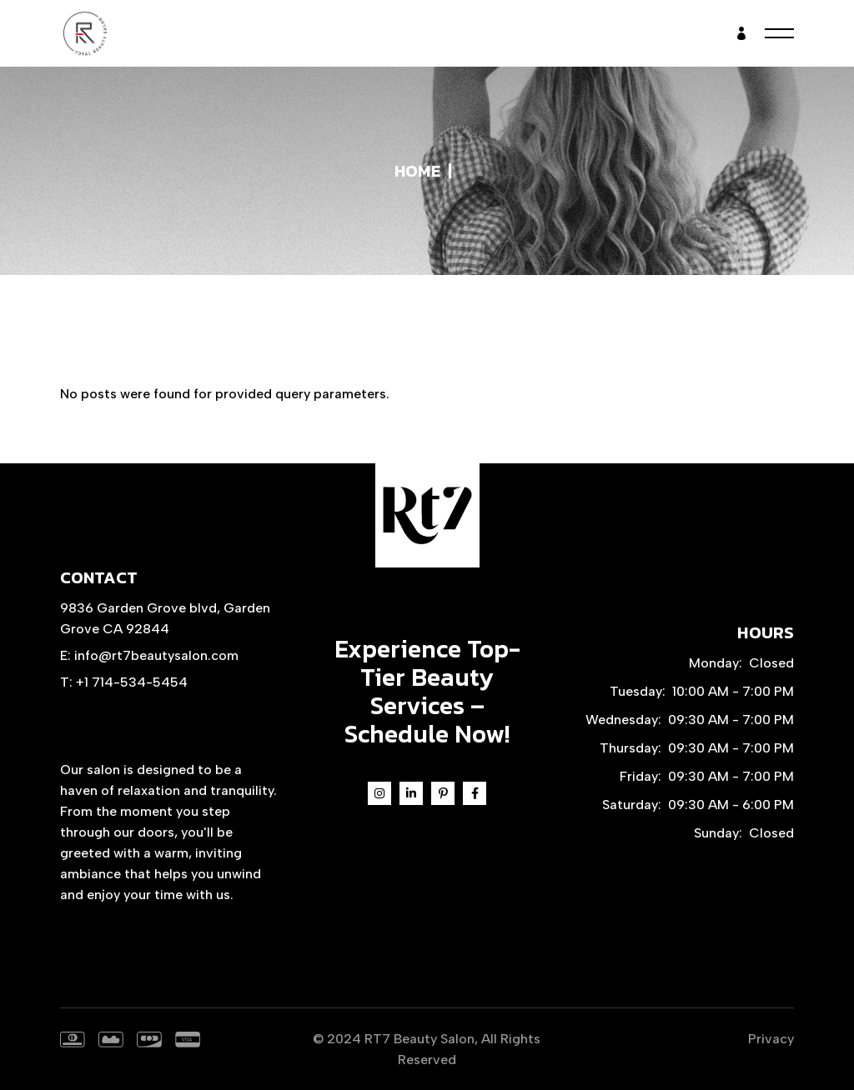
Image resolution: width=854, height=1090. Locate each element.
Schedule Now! (427, 733)
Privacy (771, 1039)
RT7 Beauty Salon (419, 1039)
